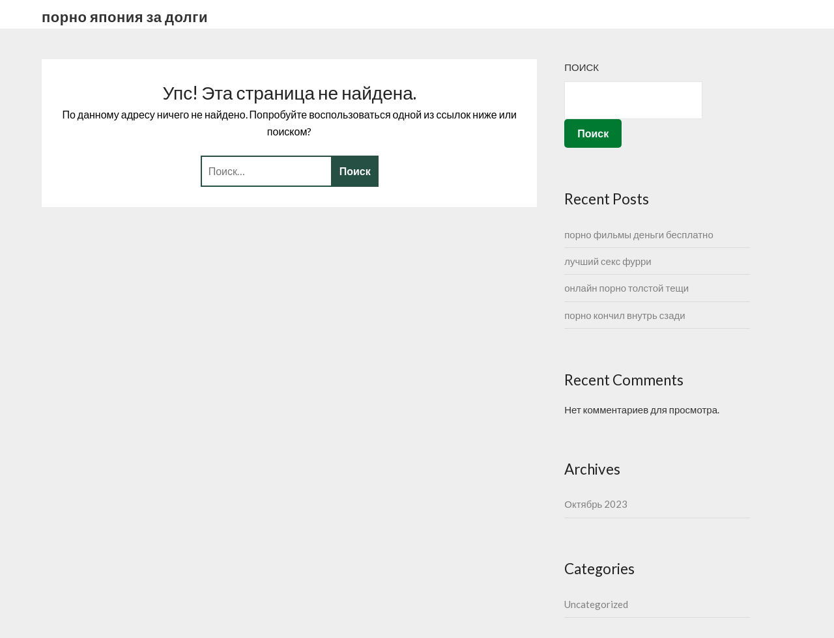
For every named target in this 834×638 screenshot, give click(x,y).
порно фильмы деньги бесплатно (638, 234)
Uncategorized (596, 604)
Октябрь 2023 (595, 504)
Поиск (581, 67)
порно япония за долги (125, 16)
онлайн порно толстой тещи (626, 288)
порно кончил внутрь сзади (624, 315)
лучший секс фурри (608, 261)
